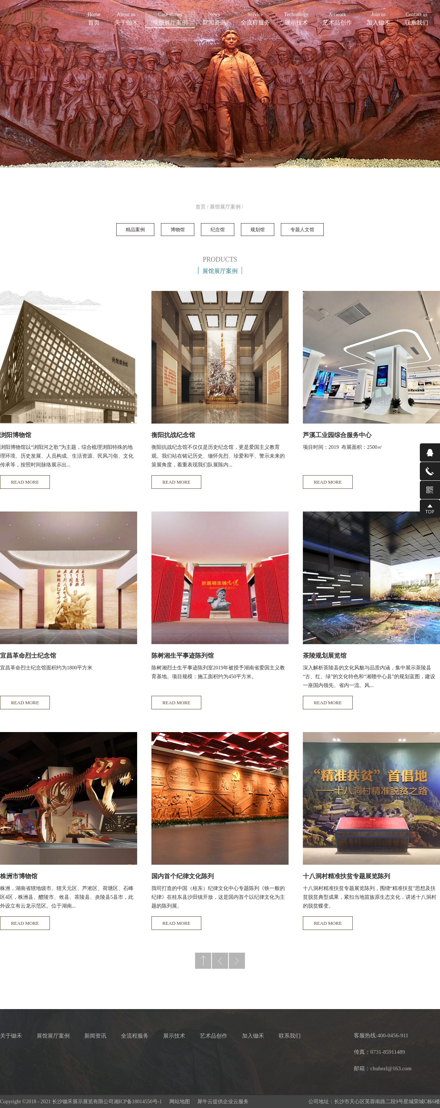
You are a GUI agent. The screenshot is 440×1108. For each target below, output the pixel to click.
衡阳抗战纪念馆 (173, 435)
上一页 (220, 961)
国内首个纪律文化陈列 (182, 876)
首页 (94, 18)
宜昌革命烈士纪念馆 (28, 655)
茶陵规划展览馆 (324, 655)
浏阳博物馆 (15, 435)
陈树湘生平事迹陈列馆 (182, 655)
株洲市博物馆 (18, 876)
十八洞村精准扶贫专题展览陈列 (346, 876)
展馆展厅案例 (225, 207)
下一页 (237, 961)
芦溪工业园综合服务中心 (337, 435)
